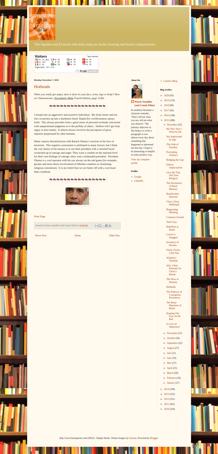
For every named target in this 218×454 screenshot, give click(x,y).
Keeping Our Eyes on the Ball (173, 316)
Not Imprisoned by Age (174, 138)
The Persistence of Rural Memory (174, 186)
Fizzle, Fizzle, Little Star (173, 251)
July (169, 353)
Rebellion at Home (172, 228)
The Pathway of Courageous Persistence (174, 295)
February (171, 378)
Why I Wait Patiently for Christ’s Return (173, 270)
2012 (167, 399)
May (169, 363)
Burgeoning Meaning (172, 211)
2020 (167, 95)
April (170, 368)
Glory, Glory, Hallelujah (172, 203)
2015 (167, 120)
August (171, 348)
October (171, 338)
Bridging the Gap (174, 160)
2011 (167, 404)
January (171, 383)
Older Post (114, 235)
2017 (167, 110)
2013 (167, 394)
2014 (167, 389)
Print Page (39, 216)
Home (78, 235)
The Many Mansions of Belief (173, 305)
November (172, 333)
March (170, 373)
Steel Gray (171, 222)
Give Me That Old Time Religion (173, 175)
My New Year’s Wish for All (174, 130)
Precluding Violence (172, 153)
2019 (167, 100)
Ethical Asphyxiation (174, 166)
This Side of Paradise (172, 146)
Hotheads (42, 86)
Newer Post (41, 235)
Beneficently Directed (172, 195)
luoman (133, 438)
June (169, 358)
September (172, 343)
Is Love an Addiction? (173, 325)
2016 (167, 115)
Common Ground (175, 217)
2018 (167, 105)
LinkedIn (138, 180)
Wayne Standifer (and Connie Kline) (145, 103)
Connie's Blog (170, 81)
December (172, 124)
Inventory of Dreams (172, 244)
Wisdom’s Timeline (172, 259)
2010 (167, 409)
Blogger (154, 438)
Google (137, 176)
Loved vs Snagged (171, 236)
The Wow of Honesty (172, 280)
